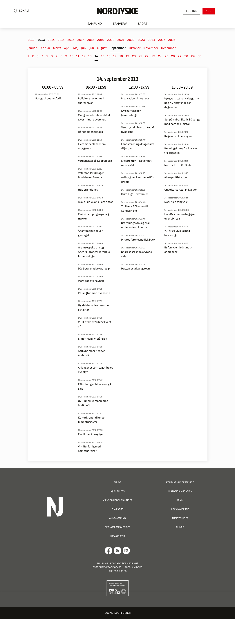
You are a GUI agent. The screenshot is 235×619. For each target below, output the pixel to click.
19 (127, 56)
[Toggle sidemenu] (220, 11)
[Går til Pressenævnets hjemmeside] (117, 588)
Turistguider (180, 518)
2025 (161, 40)
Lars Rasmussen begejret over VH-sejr (180, 216)
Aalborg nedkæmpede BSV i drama (138, 180)
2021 (120, 40)
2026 (172, 40)
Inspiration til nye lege (135, 98)
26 (173, 56)
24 (160, 56)
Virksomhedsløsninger (117, 500)
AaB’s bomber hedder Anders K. (91, 353)
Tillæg (180, 527)
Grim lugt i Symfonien (135, 194)
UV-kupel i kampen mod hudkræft (93, 403)
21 (140, 56)
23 (153, 56)
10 (71, 56)
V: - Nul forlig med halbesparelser (89, 449)
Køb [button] (208, 11)
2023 (141, 40)
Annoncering (117, 518)
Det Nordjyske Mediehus (123, 563)
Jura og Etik (117, 536)
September (118, 48)
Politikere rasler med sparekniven (91, 101)
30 (199, 56)
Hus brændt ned (88, 190)
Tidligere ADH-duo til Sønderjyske (134, 209)
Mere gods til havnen (91, 281)
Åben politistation (175, 177)
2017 (80, 40)
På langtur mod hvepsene (94, 293)
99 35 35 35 (120, 571)
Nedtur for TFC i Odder (178, 165)
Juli (91, 48)
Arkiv (180, 500)
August (102, 48)
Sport (143, 24)
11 (77, 56)
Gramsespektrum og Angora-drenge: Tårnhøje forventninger (94, 252)
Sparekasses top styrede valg (136, 254)
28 (186, 56)
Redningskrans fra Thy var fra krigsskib (180, 151)
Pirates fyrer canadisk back (138, 239)
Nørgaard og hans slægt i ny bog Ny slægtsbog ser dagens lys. (181, 103)
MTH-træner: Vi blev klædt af (94, 324)
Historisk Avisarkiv (180, 491)
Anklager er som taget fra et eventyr (95, 370)
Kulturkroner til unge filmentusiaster (91, 420)
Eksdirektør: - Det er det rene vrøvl (136, 163)
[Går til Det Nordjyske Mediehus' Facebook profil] (108, 550)
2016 (70, 40)
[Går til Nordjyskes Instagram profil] (117, 550)
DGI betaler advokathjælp (94, 268)
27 (179, 56)
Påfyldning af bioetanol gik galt (95, 387)
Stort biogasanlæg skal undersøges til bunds (135, 225)
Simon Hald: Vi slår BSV (92, 339)
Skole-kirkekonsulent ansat (95, 202)
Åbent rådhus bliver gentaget (90, 233)
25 (166, 56)
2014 (51, 40)
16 (108, 56)
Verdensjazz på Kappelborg (95, 161)
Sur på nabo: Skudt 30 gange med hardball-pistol (182, 122)
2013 (41, 40)
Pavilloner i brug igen (91, 434)
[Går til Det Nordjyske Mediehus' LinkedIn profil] (126, 550)
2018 (90, 40)
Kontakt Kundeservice (180, 482)
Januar (32, 48)
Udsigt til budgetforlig (48, 98)
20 (134, 56)
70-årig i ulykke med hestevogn (177, 233)
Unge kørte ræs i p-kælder (180, 190)
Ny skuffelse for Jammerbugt (131, 113)
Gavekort (117, 509)
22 (147, 56)
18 (121, 56)
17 (115, 56)
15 (102, 56)
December (168, 48)
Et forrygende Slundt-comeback (178, 250)
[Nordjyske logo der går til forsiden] (117, 11)
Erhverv (120, 24)
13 (90, 56)
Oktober (134, 48)
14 (96, 56)
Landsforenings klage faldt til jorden (137, 146)
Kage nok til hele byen (178, 136)
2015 (61, 40)
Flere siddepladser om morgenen (92, 146)
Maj (75, 48)
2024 (151, 40)
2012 (31, 40)
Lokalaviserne (180, 509)
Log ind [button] (191, 11)
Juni (83, 48)
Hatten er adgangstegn (135, 268)
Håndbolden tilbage (90, 132)
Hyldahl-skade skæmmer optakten (94, 308)
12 (83, 56)
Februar (44, 48)
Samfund (94, 24)
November (150, 48)
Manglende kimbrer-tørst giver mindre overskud (94, 117)
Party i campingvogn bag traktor (93, 216)
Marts (57, 48)
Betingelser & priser (117, 527)
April (67, 48)
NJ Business (118, 491)
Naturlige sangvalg (176, 202)
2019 (100, 40)
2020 (110, 40)
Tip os (117, 482)
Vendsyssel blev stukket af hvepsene (137, 130)
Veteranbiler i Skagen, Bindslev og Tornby (91, 175)
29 (193, 56)
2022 (131, 40)
